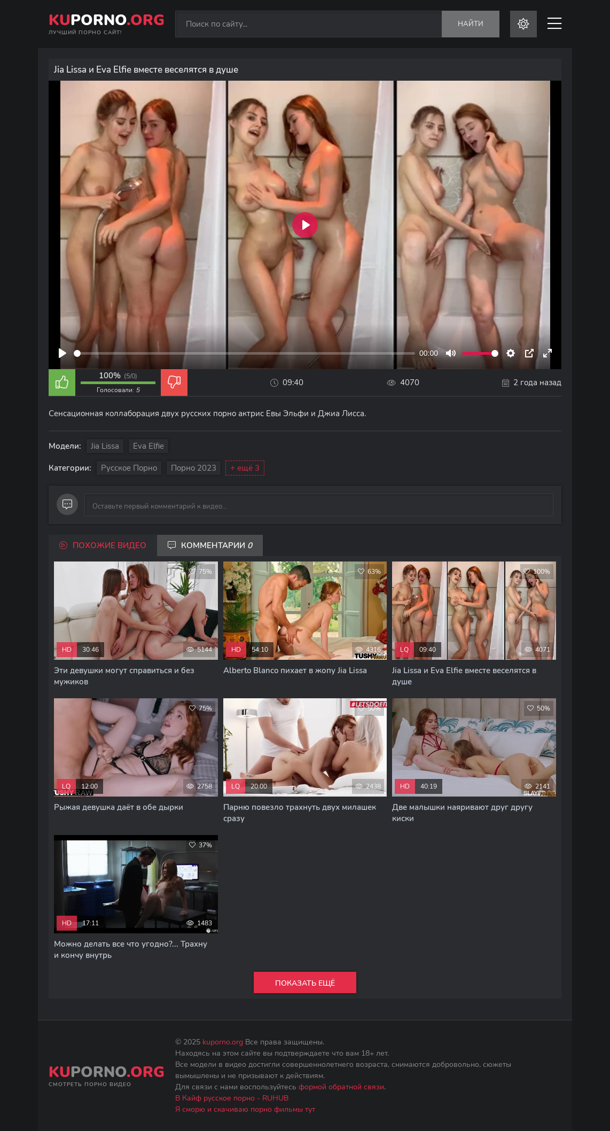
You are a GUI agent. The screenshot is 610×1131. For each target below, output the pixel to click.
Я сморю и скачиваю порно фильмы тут (245, 1109)
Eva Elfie (148, 446)
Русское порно (129, 468)
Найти (470, 24)
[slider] (244, 353)
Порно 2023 (193, 468)
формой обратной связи (341, 1087)
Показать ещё (305, 983)
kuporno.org (222, 1042)
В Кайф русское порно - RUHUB (231, 1098)
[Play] (62, 353)
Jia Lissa (105, 446)
